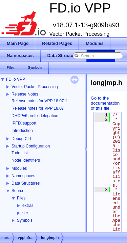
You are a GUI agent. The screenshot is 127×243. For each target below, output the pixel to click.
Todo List (20, 153)
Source (18, 190)
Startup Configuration (31, 146)
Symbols (25, 220)
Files (21, 198)
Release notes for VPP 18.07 (38, 108)
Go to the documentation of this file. (105, 103)
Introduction (22, 130)
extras (28, 205)
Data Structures (26, 183)
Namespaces (23, 175)
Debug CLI (21, 138)
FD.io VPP (15, 79)
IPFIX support (24, 123)
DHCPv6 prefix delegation (35, 115)
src (25, 213)
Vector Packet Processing (35, 86)
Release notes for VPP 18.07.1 (39, 101)
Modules (19, 168)
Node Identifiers (26, 160)
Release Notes (25, 94)
